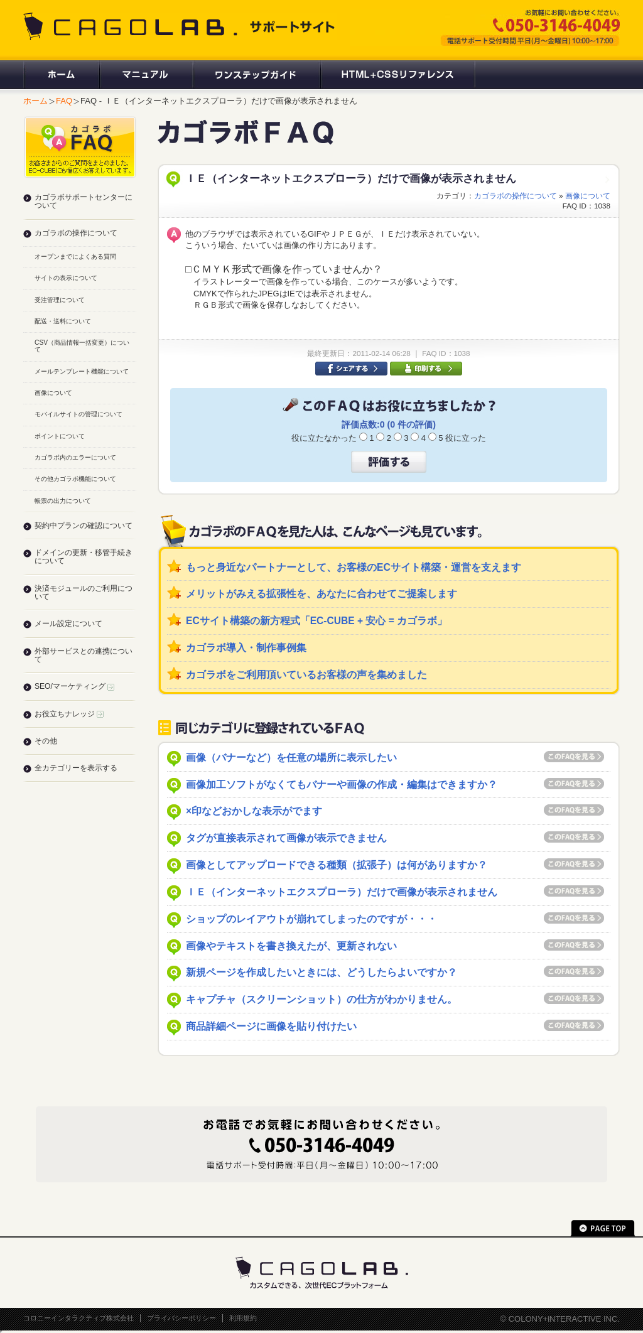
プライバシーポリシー (181, 1318)
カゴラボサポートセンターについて (83, 201)
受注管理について (60, 299)
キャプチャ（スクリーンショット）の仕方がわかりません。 (321, 999)
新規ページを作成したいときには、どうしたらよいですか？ (321, 972)
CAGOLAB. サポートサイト (180, 26)
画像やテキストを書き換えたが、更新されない (291, 946)
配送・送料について (63, 321)
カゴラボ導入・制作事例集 (246, 647)
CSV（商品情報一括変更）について (82, 346)
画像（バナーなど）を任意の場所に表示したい (291, 757)
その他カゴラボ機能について (75, 478)
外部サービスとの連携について (83, 655)
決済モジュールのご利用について (83, 592)
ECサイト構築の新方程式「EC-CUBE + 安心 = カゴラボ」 (316, 620)
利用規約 (243, 1318)
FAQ (64, 100)
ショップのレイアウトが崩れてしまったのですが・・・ (311, 919)
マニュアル (145, 74)
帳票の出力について (63, 500)
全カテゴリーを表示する (76, 768)
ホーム (61, 74)
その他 (46, 741)
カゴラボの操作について (515, 196)
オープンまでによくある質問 (75, 256)
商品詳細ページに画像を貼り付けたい (271, 1026)
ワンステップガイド (256, 74)
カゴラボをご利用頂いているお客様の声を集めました (306, 674)
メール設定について (68, 623)
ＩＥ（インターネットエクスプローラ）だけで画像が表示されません (341, 892)
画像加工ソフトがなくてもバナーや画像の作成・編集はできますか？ (341, 784)
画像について (587, 196)
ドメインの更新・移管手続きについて (83, 556)
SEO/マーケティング (74, 686)
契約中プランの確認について (83, 525)
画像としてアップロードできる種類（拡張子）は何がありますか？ (336, 865)
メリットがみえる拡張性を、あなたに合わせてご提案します (321, 593)
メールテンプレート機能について (82, 371)
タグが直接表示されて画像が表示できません (286, 838)
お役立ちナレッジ (69, 714)
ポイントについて (60, 436)
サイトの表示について (66, 277)
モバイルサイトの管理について (78, 414)
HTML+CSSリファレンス (398, 74)
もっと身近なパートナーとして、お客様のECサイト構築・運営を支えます (353, 567)
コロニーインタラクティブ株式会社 (78, 1318)
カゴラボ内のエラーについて (75, 457)
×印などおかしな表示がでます (254, 811)
